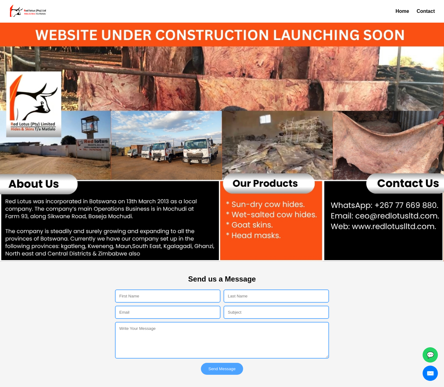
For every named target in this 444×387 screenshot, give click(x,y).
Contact (425, 11)
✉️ (430, 373)
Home (402, 11)
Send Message (222, 369)
